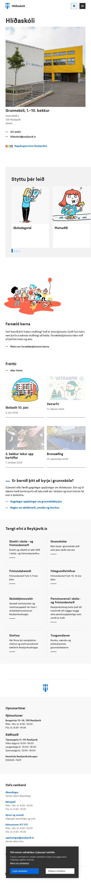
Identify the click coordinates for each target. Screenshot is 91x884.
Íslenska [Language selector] (74, 6)
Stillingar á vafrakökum (56, 871)
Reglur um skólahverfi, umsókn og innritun (34, 516)
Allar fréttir (16, 379)
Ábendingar (46, 794)
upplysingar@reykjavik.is (46, 839)
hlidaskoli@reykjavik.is (23, 136)
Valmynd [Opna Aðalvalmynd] (82, 6)
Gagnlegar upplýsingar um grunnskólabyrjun (36, 510)
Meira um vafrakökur (19, 863)
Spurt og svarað (46, 816)
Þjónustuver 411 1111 (46, 828)
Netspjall (46, 805)
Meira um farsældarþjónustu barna (29, 355)
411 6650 (15, 131)
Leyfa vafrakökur (20, 871)
